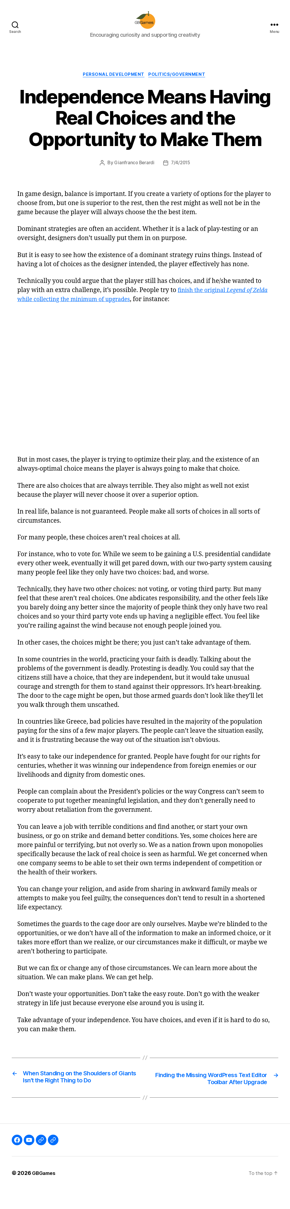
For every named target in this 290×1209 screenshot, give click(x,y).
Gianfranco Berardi (133, 172)
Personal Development (113, 84)
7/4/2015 (181, 172)
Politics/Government (179, 84)
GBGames (45, 1192)
